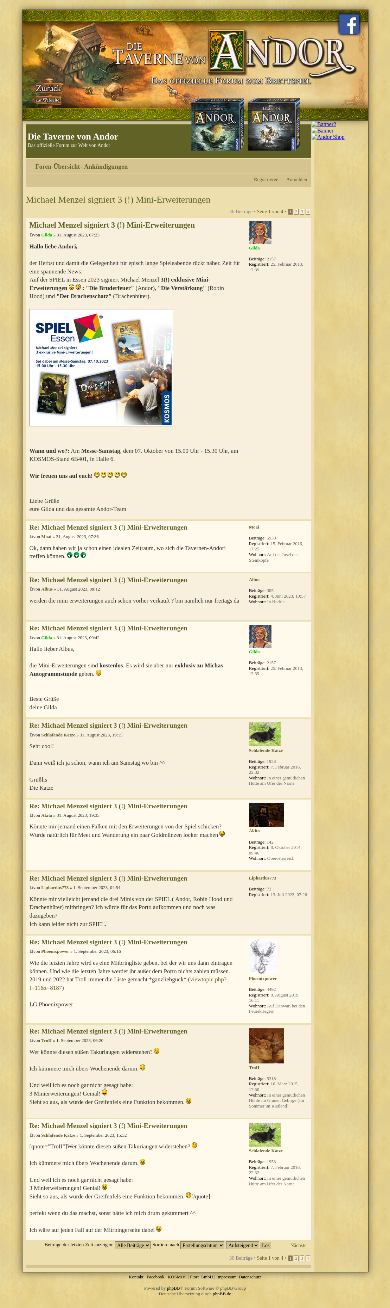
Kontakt (136, 1276)
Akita (46, 815)
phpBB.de (222, 1293)
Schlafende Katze (58, 735)
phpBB (173, 1288)
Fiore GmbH (201, 1276)
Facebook (156, 1276)
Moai (46, 536)
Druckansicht (291, 164)
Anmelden (296, 179)
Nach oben (305, 516)
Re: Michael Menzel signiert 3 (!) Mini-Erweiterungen (108, 527)
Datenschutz (250, 1276)
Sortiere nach (188, 1244)
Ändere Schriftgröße (302, 164)
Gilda (46, 234)
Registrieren (266, 179)
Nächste (298, 1245)
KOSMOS (177, 1276)
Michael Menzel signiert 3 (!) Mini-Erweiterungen (118, 200)
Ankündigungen (106, 166)
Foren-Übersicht (58, 166)
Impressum (226, 1276)
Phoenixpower (55, 951)
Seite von (270, 211)
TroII (46, 1040)
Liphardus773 (55, 887)
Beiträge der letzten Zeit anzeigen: (97, 1244)
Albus (47, 589)
